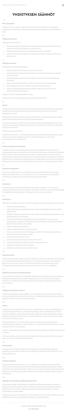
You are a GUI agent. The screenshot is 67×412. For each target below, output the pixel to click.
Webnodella (35, 409)
